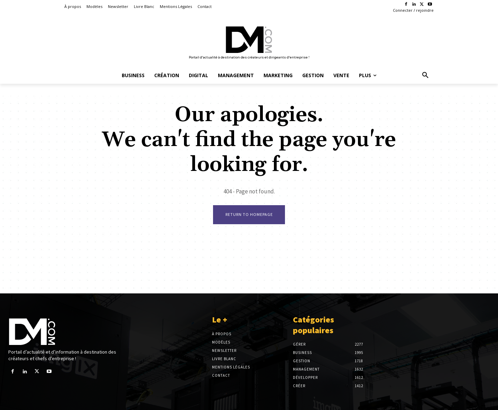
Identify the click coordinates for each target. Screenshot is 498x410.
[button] (425, 75)
